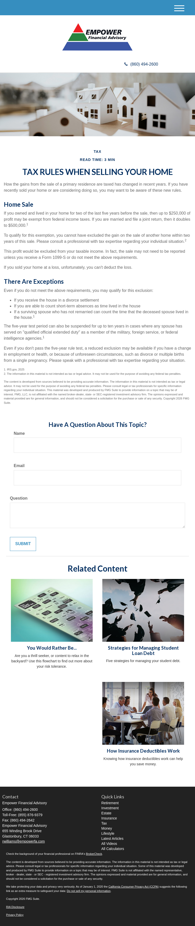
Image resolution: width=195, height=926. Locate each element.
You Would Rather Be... (52, 648)
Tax (104, 823)
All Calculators (112, 849)
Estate (106, 813)
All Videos (109, 844)
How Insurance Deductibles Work (143, 751)
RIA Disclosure (15, 906)
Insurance (109, 818)
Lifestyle (107, 833)
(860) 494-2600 (141, 64)
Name (19, 433)
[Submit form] (23, 544)
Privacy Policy (14, 914)
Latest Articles (112, 839)
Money (106, 828)
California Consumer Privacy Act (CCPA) (133, 886)
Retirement (110, 803)
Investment (110, 808)
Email (19, 466)
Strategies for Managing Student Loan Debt (143, 650)
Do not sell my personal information (88, 890)
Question (18, 498)
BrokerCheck (94, 853)
